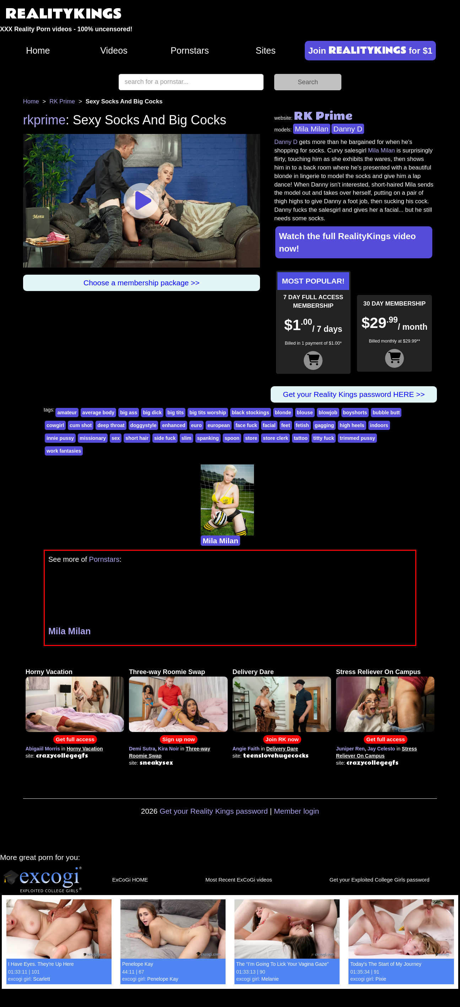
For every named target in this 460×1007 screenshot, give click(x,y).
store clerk (275, 438)
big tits (175, 412)
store (251, 438)
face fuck (246, 425)
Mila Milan (312, 129)
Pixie (380, 979)
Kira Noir (168, 749)
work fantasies (64, 451)
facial (269, 425)
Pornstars (190, 50)
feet (285, 425)
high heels (352, 425)
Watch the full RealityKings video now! (347, 242)
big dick (152, 412)
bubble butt (386, 412)
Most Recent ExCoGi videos (238, 880)
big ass (128, 412)
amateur (66, 412)
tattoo (301, 438)
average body (98, 412)
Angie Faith (246, 749)
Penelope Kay (137, 964)
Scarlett (41, 979)
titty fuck (323, 438)
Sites (266, 50)
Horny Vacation (49, 671)
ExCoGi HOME (130, 880)
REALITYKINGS (63, 14)
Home (38, 50)
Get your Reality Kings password (213, 811)
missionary (93, 438)
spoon (231, 438)
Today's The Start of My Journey (385, 964)
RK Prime (62, 101)
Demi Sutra (142, 749)
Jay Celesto (381, 749)
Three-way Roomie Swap (167, 671)
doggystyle (143, 425)
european (218, 425)
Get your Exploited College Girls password (379, 880)
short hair (136, 438)
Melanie (270, 979)
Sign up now (178, 739)
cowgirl (55, 425)
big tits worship (207, 412)
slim (186, 438)
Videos (114, 50)
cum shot (81, 425)
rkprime (44, 120)
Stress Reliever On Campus (378, 671)
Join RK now (282, 739)
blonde (283, 412)
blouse (305, 412)
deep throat (110, 425)
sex (116, 438)
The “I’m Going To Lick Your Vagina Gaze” (282, 964)
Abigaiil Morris (43, 749)
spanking (208, 438)
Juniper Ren (350, 749)
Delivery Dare (253, 671)
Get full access (75, 739)
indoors (379, 425)
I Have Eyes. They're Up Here (41, 964)
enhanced (173, 425)
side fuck (165, 438)
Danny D (347, 129)
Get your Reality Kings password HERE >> (354, 394)
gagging (324, 425)
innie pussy (60, 438)
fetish (302, 425)
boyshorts (355, 412)
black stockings (250, 412)
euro (196, 425)
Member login (296, 811)
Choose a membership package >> (141, 283)
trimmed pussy (357, 438)
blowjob (328, 412)
